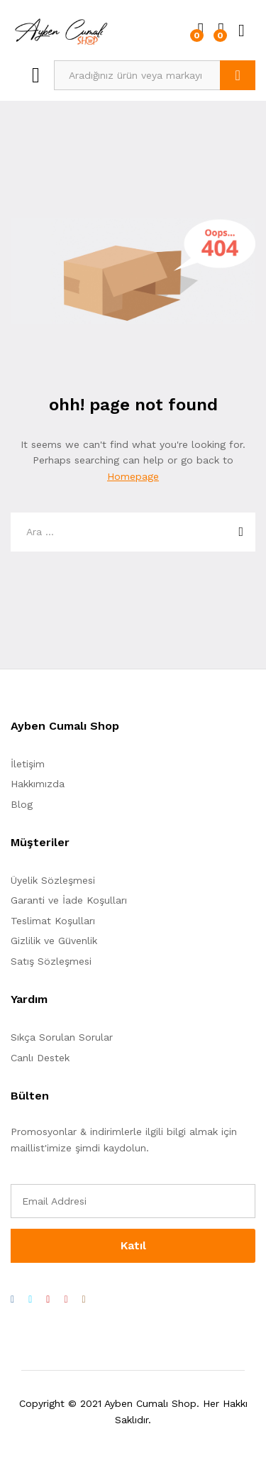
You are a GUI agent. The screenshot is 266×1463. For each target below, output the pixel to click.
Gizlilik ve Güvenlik (54, 940)
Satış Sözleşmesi (51, 961)
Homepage (133, 476)
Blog (22, 804)
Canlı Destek (40, 1057)
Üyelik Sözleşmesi (53, 880)
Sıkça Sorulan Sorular (62, 1037)
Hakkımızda (38, 783)
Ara (237, 75)
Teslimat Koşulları (53, 920)
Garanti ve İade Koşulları (69, 900)
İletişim (28, 763)
